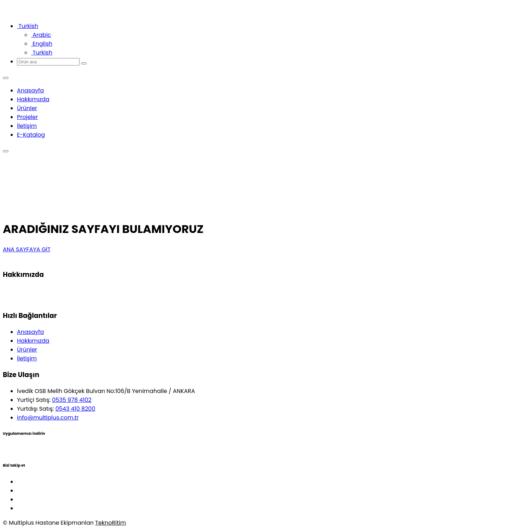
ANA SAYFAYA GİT (27, 249)
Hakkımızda (33, 99)
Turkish (41, 53)
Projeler (27, 117)
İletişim (27, 126)
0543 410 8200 (75, 409)
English (41, 44)
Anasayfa (30, 90)
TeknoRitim (110, 523)
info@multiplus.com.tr (48, 418)
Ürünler (27, 108)
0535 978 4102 (71, 400)
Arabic (41, 35)
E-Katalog (31, 135)
